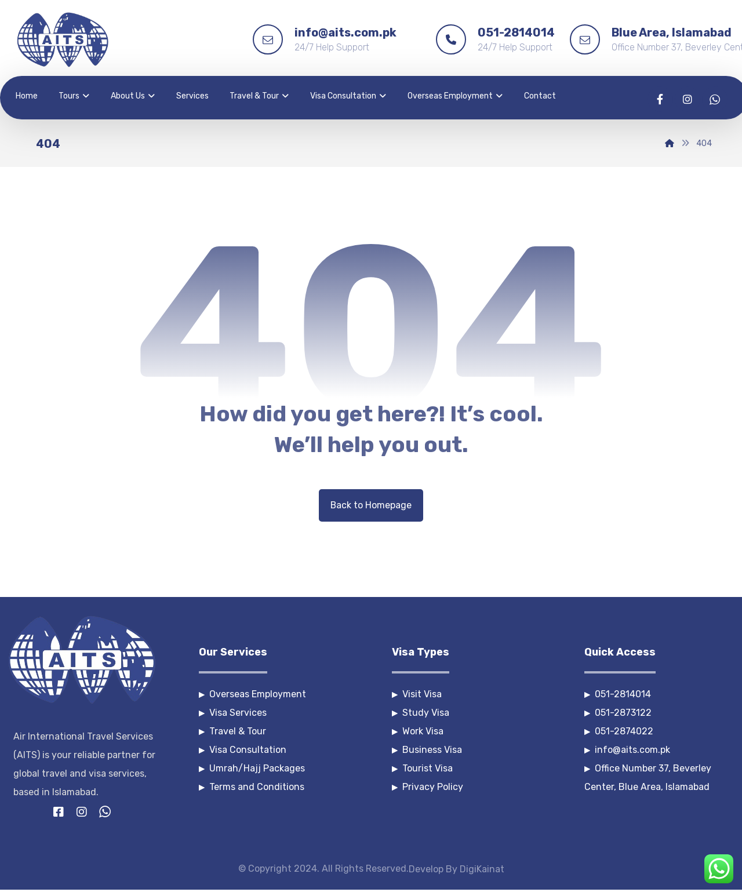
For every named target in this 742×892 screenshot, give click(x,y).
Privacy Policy (427, 786)
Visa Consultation (242, 749)
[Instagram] (687, 99)
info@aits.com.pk (627, 749)
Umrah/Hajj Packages (252, 768)
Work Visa (417, 731)
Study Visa (420, 712)
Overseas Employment (252, 694)
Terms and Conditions (251, 786)
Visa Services (233, 712)
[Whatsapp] (715, 99)
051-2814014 (617, 694)
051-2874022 (618, 731)
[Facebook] (660, 99)
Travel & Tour (232, 731)
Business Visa (427, 749)
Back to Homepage (371, 505)
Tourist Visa (422, 768)
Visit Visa (417, 694)
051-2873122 (618, 712)
